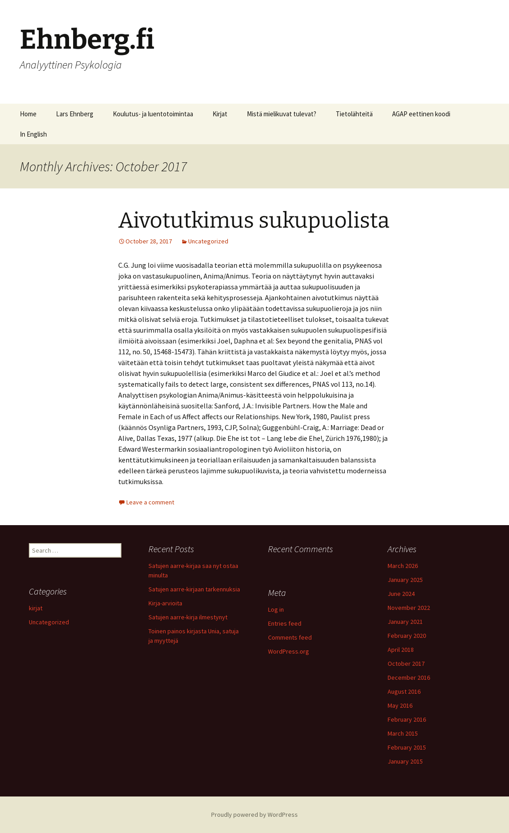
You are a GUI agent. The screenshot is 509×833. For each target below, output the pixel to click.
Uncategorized (208, 241)
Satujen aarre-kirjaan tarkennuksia (194, 589)
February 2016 (407, 719)
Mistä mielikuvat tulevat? (281, 114)
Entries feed (284, 623)
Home (28, 114)
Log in (276, 609)
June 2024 (401, 594)
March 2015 (403, 733)
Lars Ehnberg (74, 114)
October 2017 (406, 663)
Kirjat (220, 114)
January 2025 (405, 580)
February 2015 (407, 747)
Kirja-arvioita (165, 603)
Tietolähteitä (354, 114)
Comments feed (290, 637)
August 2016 (404, 691)
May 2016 (400, 705)
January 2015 (405, 761)
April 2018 (401, 649)
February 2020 (407, 636)
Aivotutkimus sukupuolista (253, 220)
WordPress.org (288, 651)
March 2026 (403, 566)
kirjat (35, 608)
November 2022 (409, 608)
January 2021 (405, 622)
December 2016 (409, 677)
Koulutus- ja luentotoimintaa (153, 114)
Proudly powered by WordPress (254, 814)
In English (33, 134)
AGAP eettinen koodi (421, 114)
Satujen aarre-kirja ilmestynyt (187, 617)
